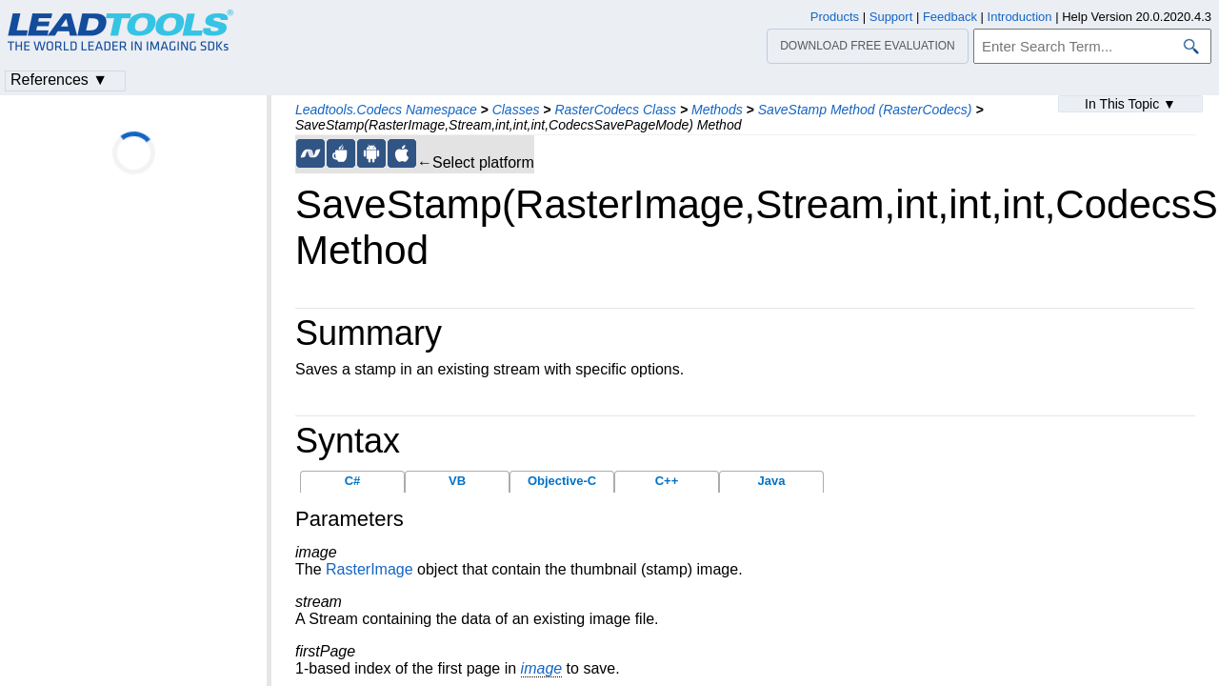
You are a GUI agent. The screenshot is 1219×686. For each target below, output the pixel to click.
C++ (667, 481)
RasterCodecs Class (615, 109)
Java (772, 481)
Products (834, 17)
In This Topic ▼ (1130, 103)
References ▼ (59, 79)
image (542, 668)
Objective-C (562, 481)
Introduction (1020, 17)
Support (891, 17)
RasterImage (369, 569)
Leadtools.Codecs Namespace (386, 109)
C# (353, 481)
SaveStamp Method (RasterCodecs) (865, 109)
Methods (717, 109)
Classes (516, 109)
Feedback (950, 17)
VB (457, 481)
